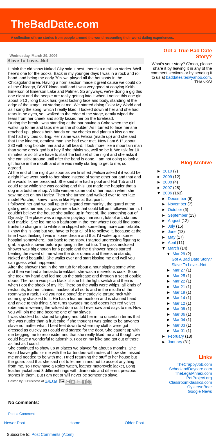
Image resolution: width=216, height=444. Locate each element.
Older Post (134, 423)
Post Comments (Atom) (53, 434)
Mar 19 (179, 292)
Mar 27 (179, 270)
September (178, 215)
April (172, 242)
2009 (168, 176)
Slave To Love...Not (189, 265)
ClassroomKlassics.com (190, 382)
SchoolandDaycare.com (190, 369)
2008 (168, 182)
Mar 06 (179, 314)
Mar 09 (179, 308)
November (178, 204)
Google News (200, 391)
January (175, 342)
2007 (168, 187)
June (173, 231)
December (178, 198)
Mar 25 (179, 275)
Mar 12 (179, 303)
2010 (168, 171)
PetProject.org (199, 378)
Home (74, 423)
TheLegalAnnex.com (193, 373)
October (175, 209)
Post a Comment (21, 414)
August (175, 220)
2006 (168, 193)
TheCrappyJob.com (194, 364)
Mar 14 (179, 297)
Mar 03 (179, 325)
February (176, 336)
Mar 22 (179, 281)
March (174, 248)
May (172, 237)
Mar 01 (179, 330)
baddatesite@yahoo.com (188, 77)
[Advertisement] (182, 121)
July (172, 226)
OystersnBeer (199, 387)
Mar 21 (179, 286)
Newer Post (14, 423)
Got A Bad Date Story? (192, 259)
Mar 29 (179, 254)
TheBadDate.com (55, 24)
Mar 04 (179, 319)
